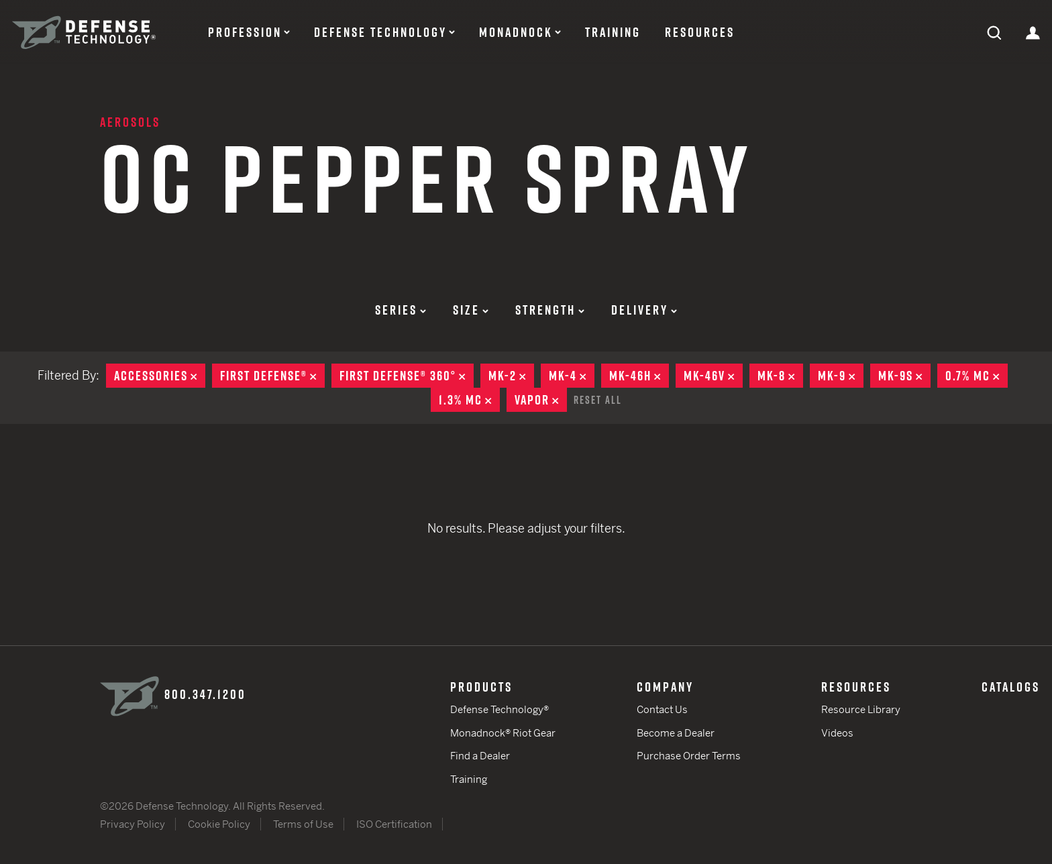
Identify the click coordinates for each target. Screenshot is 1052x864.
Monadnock (516, 32)
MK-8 (780, 375)
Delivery (644, 310)
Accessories (159, 375)
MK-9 (840, 375)
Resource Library (860, 709)
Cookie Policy (219, 824)
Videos (837, 732)
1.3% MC (469, 399)
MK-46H (639, 375)
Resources (700, 32)
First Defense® (272, 375)
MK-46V (713, 375)
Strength (549, 310)
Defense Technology (380, 32)
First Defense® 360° (406, 375)
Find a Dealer (480, 755)
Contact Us (662, 709)
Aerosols (130, 122)
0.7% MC (976, 375)
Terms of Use (303, 824)
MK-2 (511, 375)
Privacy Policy (132, 824)
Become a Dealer (676, 732)
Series (400, 310)
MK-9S (904, 375)
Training (613, 32)
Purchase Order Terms (689, 755)
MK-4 (571, 375)
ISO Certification (394, 824)
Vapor (541, 399)
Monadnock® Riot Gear (503, 732)
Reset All (598, 399)
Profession (245, 32)
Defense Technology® (499, 709)
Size (470, 310)
